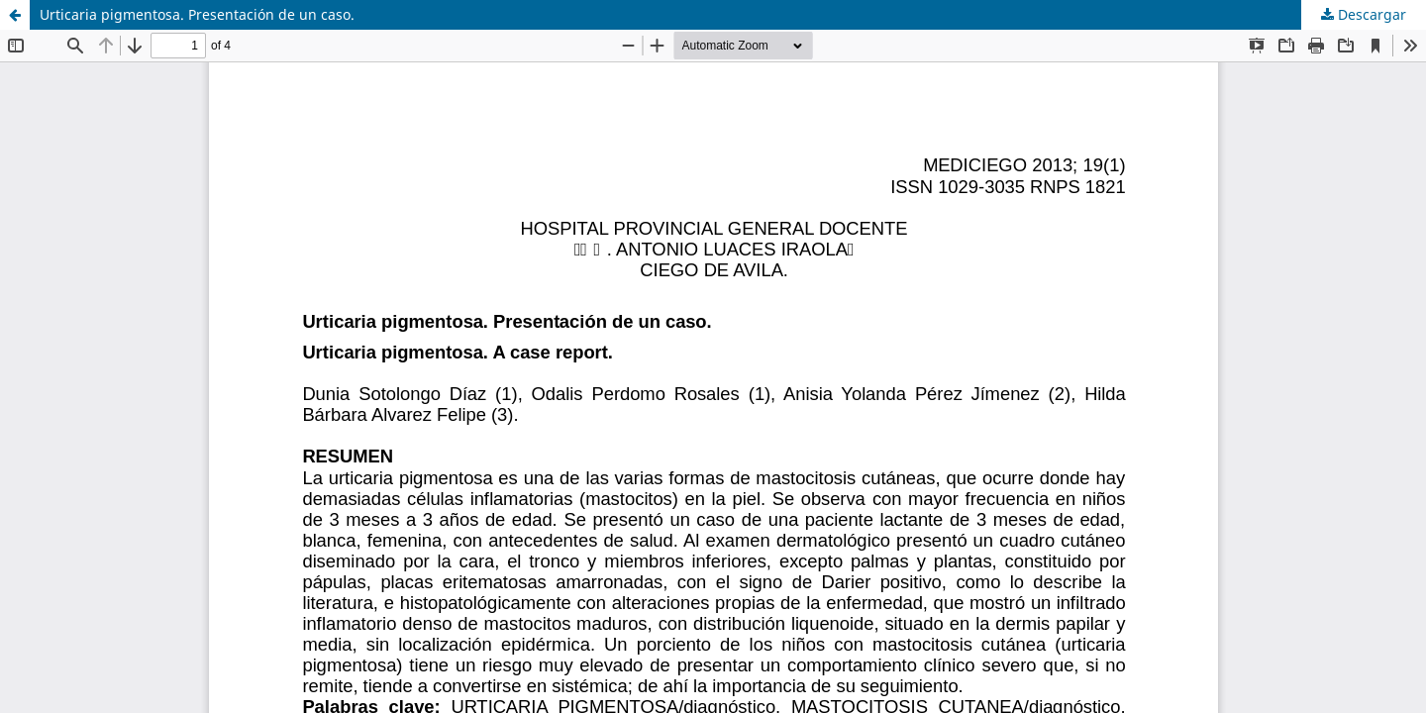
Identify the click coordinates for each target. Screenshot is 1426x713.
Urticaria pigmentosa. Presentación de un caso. (197, 14)
